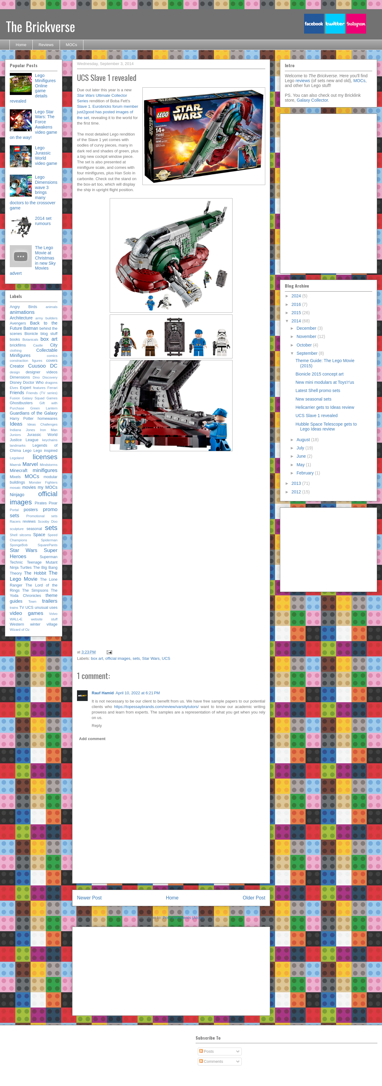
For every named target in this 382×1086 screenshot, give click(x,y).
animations (22, 312)
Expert (25, 388)
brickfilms (18, 345)
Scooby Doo (47, 521)
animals (51, 307)
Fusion (15, 398)
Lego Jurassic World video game (46, 155)
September (307, 353)
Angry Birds (23, 307)
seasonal (34, 529)
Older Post (254, 897)
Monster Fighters (43, 482)
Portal (14, 510)
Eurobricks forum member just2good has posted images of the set (107, 112)
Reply (97, 725)
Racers (15, 521)
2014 (297, 320)
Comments (211, 1061)
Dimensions (20, 377)
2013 (297, 483)
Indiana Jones (22, 430)
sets (136, 658)
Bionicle (31, 334)
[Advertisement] (217, 549)
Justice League (24, 440)
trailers (49, 601)
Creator (17, 366)
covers (51, 360)
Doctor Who (33, 382)
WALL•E (16, 619)
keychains (49, 440)
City (53, 345)
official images (117, 658)
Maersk (15, 465)
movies (29, 487)
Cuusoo (37, 366)
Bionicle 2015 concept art (319, 374)
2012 (297, 491)
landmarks (18, 445)
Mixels (15, 477)
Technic (16, 562)
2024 (297, 295)
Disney (16, 382)
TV (21, 607)
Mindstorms (48, 465)
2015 (297, 312)
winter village (43, 624)
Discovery (49, 377)
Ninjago (17, 494)
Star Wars (151, 658)
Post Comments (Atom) (183, 917)
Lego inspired (45, 451)
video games (26, 613)
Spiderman (49, 540)
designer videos (41, 372)
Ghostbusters (21, 403)
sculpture (17, 529)
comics (52, 356)
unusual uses (46, 607)
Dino (36, 377)
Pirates (41, 503)
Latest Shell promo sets (318, 390)
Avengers (18, 323)
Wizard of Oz (20, 629)
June (301, 456)
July (300, 447)
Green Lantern (43, 408)
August (303, 439)
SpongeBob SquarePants (33, 545)
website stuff (44, 619)
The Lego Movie (33, 576)
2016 (297, 304)
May (301, 464)
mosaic (15, 487)
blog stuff (48, 334)
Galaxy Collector (312, 100)
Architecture (21, 317)
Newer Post (89, 897)
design (15, 372)
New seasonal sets (314, 399)
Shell (13, 535)
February (305, 472)
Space (39, 534)
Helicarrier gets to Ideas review (325, 407)
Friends (17, 392)
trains (14, 607)
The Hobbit (35, 573)
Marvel (30, 464)
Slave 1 (83, 106)
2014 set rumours (43, 221)
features (39, 388)
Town (32, 601)
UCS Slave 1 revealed (317, 415)
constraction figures (26, 360)
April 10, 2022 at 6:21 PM (138, 693)
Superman (48, 557)
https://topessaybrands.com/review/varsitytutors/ (156, 706)
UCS (166, 658)
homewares (47, 418)
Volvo (53, 614)
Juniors (15, 435)
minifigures (45, 470)
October (304, 345)
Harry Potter (22, 418)
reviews (29, 521)
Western (17, 624)
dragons (51, 382)
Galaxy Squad (33, 398)
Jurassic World (42, 435)
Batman (31, 328)
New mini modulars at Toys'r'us (325, 382)
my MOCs (47, 487)
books (15, 339)
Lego (27, 451)
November (306, 336)
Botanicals (30, 339)
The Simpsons (35, 590)
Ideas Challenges (42, 424)
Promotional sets (41, 516)
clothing (16, 350)
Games (51, 398)
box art (97, 658)
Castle (38, 345)
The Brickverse (40, 26)
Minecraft (19, 470)
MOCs (71, 44)
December (306, 328)
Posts (206, 1051)
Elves (14, 388)
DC (53, 366)
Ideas (16, 424)
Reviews (46, 44)
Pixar (53, 503)
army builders (46, 318)
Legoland (17, 458)
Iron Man (48, 430)
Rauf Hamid (103, 693)
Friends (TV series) (41, 393)
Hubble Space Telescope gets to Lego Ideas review (326, 427)
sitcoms (25, 535)
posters (31, 509)
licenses (45, 457)
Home (21, 44)
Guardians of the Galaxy (33, 413)
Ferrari (52, 388)
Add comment (92, 738)
